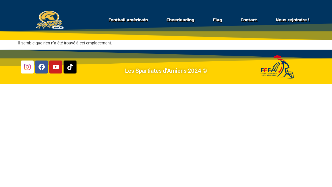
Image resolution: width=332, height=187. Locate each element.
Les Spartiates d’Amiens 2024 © (166, 71)
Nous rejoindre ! (292, 19)
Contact (249, 19)
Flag (217, 19)
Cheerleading (180, 19)
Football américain (128, 19)
